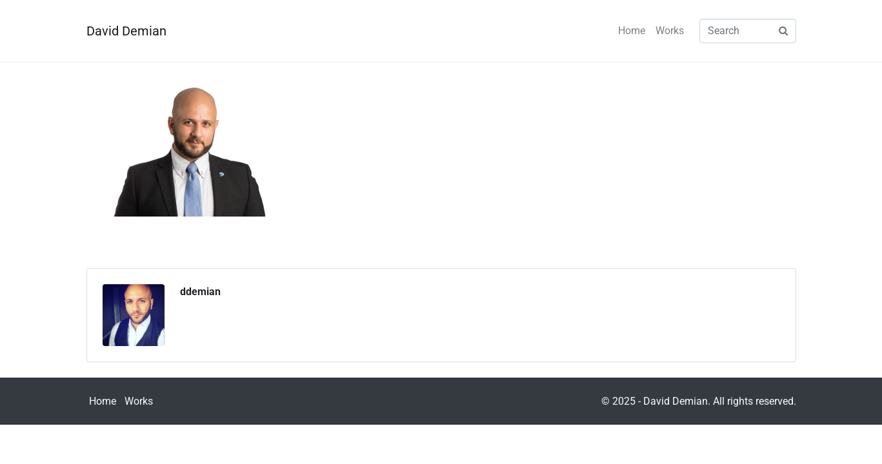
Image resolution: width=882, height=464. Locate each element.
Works (670, 30)
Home (631, 30)
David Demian (126, 31)
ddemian (200, 291)
